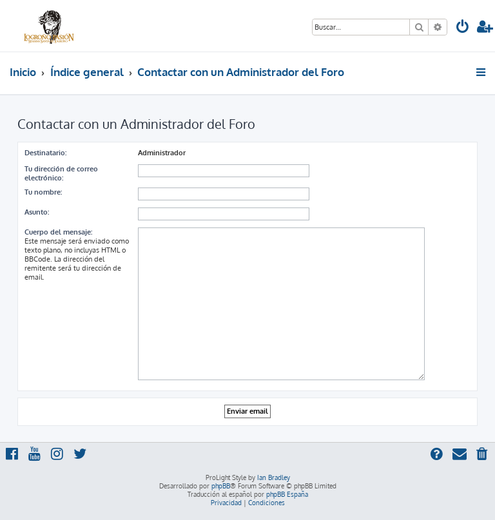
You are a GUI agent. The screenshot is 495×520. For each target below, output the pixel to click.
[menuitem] (463, 28)
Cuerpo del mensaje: (58, 231)
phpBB (220, 486)
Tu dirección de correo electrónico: (61, 173)
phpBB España (287, 494)
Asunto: (36, 212)
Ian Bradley (273, 477)
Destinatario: (45, 152)
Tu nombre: (43, 192)
